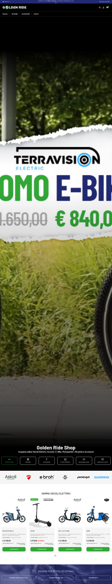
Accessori (47, 460)
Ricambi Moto (93, 578)
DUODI (88, 531)
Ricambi (28, 460)
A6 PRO (32, 531)
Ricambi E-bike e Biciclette (18, 578)
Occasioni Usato (84, 460)
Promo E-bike (9, 460)
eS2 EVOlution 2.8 (7, 531)
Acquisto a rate (103, 460)
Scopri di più (14, 549)
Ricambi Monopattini (56, 578)
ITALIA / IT (7, 1)
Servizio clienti (104, 1)
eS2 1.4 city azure (63, 531)
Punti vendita (65, 460)
